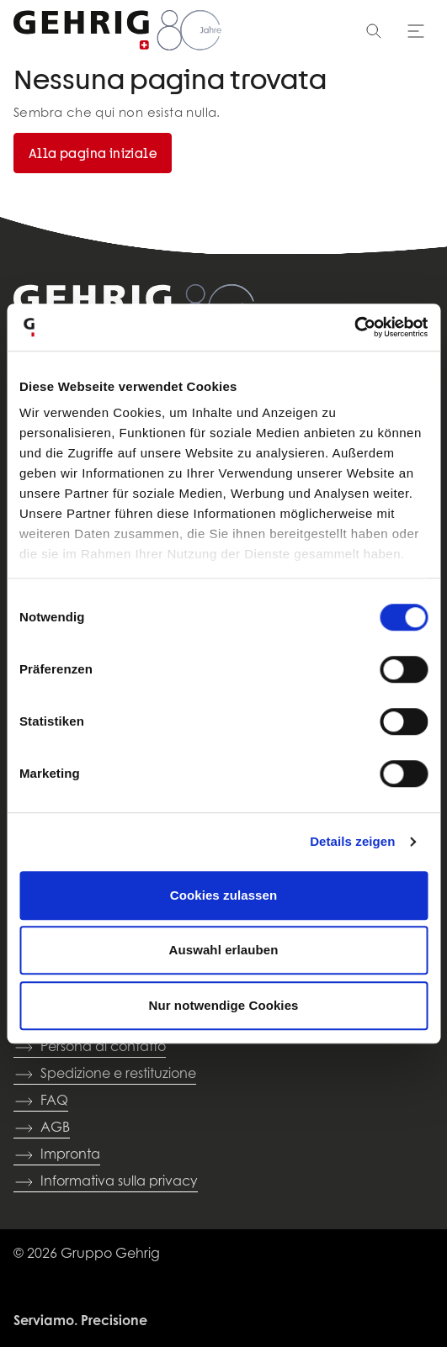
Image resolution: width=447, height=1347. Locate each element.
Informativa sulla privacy (105, 1182)
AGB (41, 1128)
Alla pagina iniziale (93, 153)
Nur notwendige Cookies (223, 1005)
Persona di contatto (89, 1048)
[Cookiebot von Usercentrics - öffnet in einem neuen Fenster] (354, 327)
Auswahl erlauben (224, 950)
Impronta (56, 1155)
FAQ (40, 1101)
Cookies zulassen (223, 895)
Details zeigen (352, 841)
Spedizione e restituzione (104, 1074)
